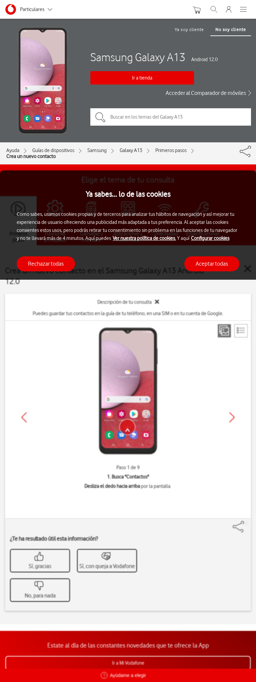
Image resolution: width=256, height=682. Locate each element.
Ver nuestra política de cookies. (144, 238)
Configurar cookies (210, 238)
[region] (128, 426)
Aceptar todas (212, 263)
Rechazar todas (46, 263)
